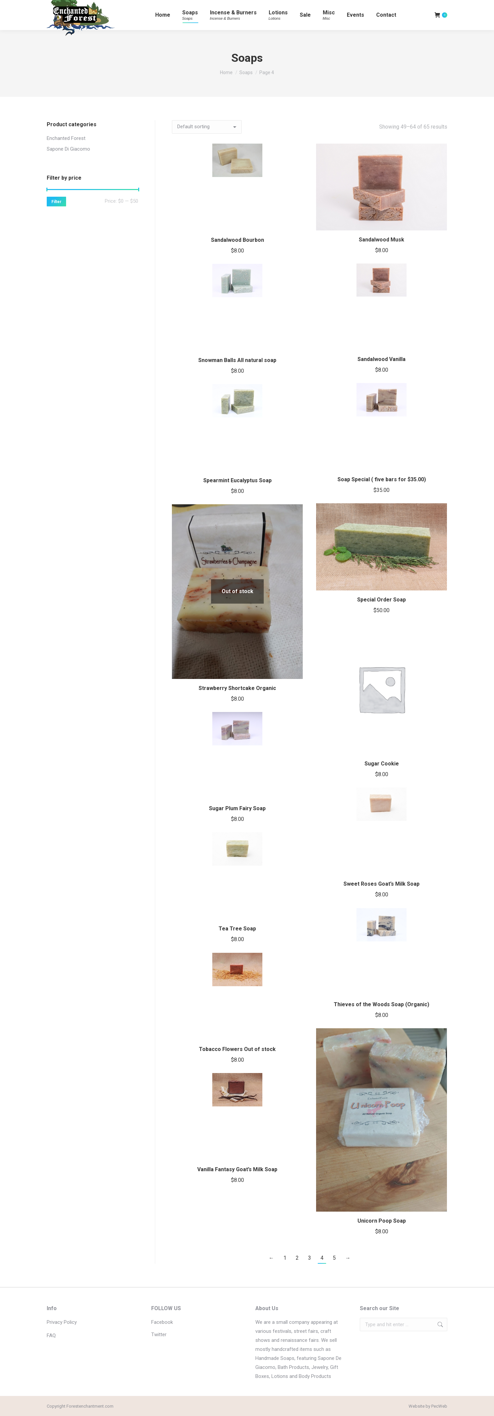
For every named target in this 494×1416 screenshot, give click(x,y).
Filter (56, 201)
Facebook (162, 1322)
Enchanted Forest (66, 138)
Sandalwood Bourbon (237, 240)
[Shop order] (207, 127)
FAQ (51, 1336)
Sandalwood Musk (381, 239)
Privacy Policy (62, 1322)
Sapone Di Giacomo (68, 149)
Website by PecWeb (428, 1406)
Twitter (159, 1335)
